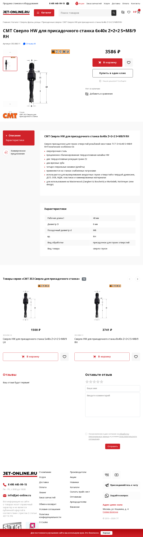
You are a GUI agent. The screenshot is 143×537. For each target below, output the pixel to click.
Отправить (113, 446)
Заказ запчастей (94, 3)
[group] (47, 78)
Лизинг (42, 492)
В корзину (110, 62)
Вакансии (75, 507)
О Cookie (43, 522)
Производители (78, 472)
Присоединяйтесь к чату (124, 485)
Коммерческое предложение (18, 152)
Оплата (125, 3)
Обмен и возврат (47, 504)
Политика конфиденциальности (50, 516)
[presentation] (107, 424)
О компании (45, 472)
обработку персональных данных (109, 435)
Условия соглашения (49, 509)
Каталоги (74, 487)
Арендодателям (78, 502)
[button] (10, 52)
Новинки (74, 482)
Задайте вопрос (119, 495)
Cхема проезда (110, 512)
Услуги (107, 3)
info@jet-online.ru (19, 495)
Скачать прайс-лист (80, 491)
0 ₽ (136, 12)
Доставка (116, 3)
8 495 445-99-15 (57, 3)
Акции (81, 3)
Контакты (135, 3)
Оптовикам (75, 497)
